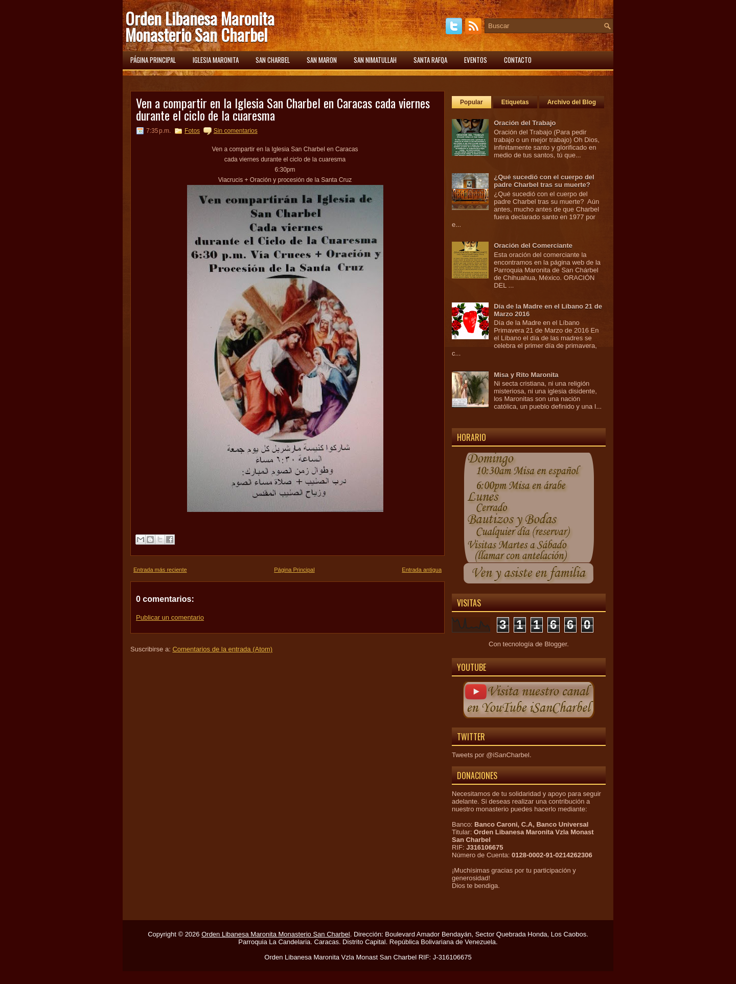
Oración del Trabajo (525, 123)
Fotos (192, 130)
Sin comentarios (236, 130)
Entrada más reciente (160, 570)
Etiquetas (515, 102)
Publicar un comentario (170, 617)
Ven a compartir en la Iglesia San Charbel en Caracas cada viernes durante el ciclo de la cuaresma (283, 109)
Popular (471, 102)
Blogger (555, 644)
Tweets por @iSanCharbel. (492, 755)
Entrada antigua (422, 570)
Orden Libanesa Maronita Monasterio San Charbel (199, 26)
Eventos (475, 60)
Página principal (153, 60)
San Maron (322, 60)
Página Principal (294, 570)
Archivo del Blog (571, 102)
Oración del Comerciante (533, 245)
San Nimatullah (375, 60)
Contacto (518, 60)
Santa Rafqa (430, 60)
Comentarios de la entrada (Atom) (222, 649)
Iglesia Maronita (216, 60)
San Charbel (273, 60)
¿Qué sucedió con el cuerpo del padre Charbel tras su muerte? (544, 181)
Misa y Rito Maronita (526, 375)
